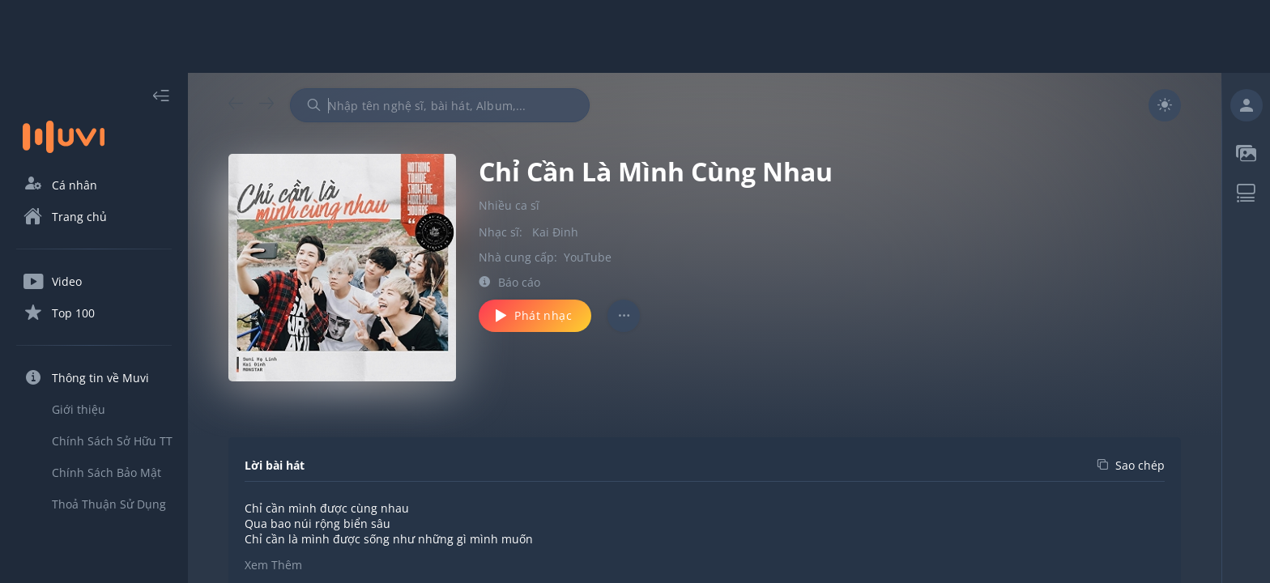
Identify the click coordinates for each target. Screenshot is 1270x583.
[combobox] (440, 105)
